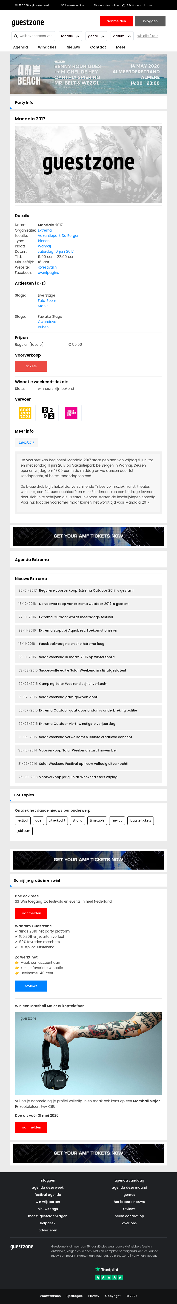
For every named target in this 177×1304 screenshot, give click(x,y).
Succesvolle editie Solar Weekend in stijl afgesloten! (72, 670)
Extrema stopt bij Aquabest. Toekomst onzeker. (68, 630)
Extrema (45, 230)
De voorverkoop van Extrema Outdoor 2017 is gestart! (73, 603)
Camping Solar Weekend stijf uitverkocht (63, 683)
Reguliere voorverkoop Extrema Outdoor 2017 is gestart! (76, 590)
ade (38, 820)
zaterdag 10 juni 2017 (56, 252)
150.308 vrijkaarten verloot (34, 5)
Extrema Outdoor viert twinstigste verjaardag (66, 723)
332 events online (70, 5)
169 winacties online (103, 5)
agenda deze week (48, 1187)
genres (129, 1194)
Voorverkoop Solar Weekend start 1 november (67, 750)
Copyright (113, 1296)
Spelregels (74, 1296)
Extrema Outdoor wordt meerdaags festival (65, 617)
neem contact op (129, 1216)
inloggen (47, 1180)
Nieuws (73, 47)
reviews (31, 986)
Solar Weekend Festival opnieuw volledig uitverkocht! (73, 763)
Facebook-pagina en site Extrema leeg (61, 643)
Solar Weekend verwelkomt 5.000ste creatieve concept (75, 737)
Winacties (47, 47)
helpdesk (47, 1223)
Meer (121, 47)
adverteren (47, 1230)
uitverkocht (57, 820)
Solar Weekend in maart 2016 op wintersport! (66, 657)
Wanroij (44, 246)
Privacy (93, 1296)
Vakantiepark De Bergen (58, 236)
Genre (96, 36)
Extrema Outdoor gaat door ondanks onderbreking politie (77, 710)
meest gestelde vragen (47, 1216)
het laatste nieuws (129, 1201)
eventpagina (48, 273)
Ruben (43, 327)
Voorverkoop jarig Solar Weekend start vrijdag (67, 777)
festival (22, 820)
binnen (43, 241)
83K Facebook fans (137, 5)
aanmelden (31, 913)
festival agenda (47, 1194)
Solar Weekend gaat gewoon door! (58, 697)
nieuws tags (48, 1209)
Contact (98, 47)
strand (78, 820)
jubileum (23, 831)
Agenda (20, 47)
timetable (97, 820)
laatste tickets (140, 820)
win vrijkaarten (48, 1201)
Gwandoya (47, 322)
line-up (117, 820)
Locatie (70, 36)
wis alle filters (147, 36)
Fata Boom (47, 301)
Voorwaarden (50, 1296)
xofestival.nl (47, 267)
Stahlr (43, 306)
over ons (129, 1223)
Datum (122, 36)
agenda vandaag (129, 1180)
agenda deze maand (129, 1187)
